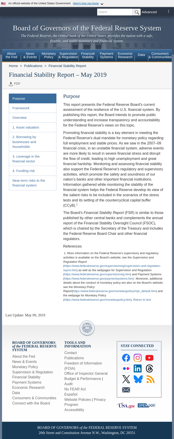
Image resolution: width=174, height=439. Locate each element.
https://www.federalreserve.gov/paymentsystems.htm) (99, 278)
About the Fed (23, 356)
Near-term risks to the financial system (28, 183)
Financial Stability (26, 377)
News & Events (24, 362)
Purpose (18, 98)
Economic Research (28, 387)
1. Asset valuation (25, 127)
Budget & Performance (82, 379)
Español (70, 394)
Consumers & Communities (160, 55)
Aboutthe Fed (11, 55)
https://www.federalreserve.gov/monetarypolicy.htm (97, 299)
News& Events (30, 55)
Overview (19, 117)
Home (13, 66)
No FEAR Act (75, 389)
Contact (70, 353)
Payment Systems (26, 382)
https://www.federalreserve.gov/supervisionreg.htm (97, 274)
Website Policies (77, 400)
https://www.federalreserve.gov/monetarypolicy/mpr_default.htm (114, 291)
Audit (68, 384)
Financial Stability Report (67, 66)
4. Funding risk (23, 171)
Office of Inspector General (86, 373)
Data (141, 55)
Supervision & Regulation (32, 372)
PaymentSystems (106, 55)
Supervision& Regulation (68, 55)
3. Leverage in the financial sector (26, 158)
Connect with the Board (31, 403)
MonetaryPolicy (49, 55)
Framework (20, 108)
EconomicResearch (125, 55)
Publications (33, 66)
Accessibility (74, 410)
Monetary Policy (25, 367)
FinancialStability (88, 55)
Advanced (149, 12)
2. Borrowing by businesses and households (24, 142)
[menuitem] (11, 56)
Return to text (142, 299)
